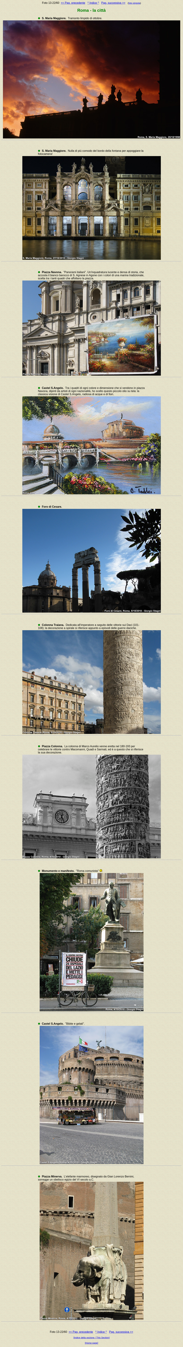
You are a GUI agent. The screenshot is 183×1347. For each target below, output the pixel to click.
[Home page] (91, 1343)
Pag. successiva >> (113, 2)
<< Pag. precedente (73, 2)
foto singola (134, 3)
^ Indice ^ (93, 2)
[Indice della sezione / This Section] (91, 1337)
